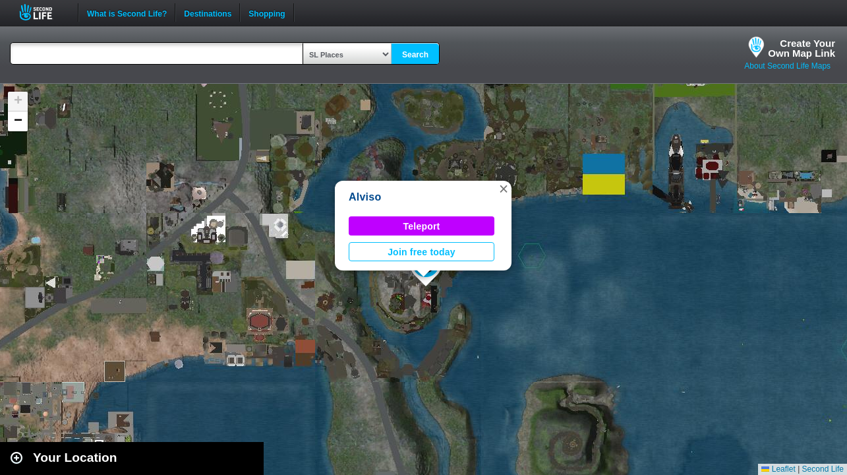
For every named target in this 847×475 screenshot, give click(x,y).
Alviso (365, 197)
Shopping (266, 12)
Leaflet (778, 469)
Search (415, 54)
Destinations (207, 12)
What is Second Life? (127, 12)
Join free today (421, 252)
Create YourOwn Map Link (801, 48)
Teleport (421, 226)
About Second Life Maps (787, 66)
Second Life (43, 12)
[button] (503, 189)
